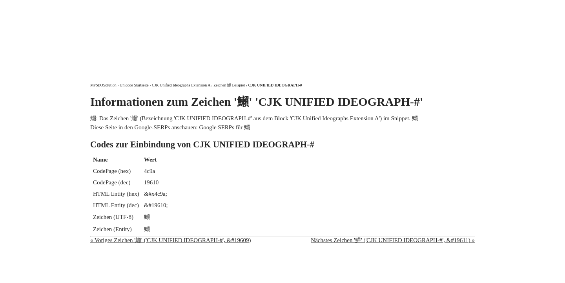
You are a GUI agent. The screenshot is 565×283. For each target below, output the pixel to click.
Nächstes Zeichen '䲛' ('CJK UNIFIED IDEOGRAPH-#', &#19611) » (393, 240)
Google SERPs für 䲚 (224, 127)
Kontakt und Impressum (434, 7)
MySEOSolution (103, 85)
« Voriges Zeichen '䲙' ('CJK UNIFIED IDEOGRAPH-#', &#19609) (170, 240)
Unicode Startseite (134, 85)
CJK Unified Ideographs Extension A (181, 85)
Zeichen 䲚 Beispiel (229, 85)
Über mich (374, 7)
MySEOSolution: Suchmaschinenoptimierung (182, 35)
